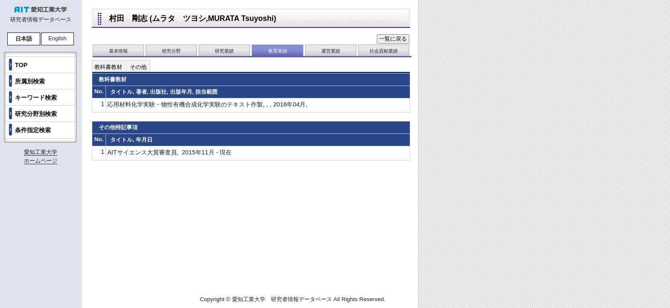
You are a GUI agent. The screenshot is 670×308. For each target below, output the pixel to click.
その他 (138, 67)
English (57, 38)
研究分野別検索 (36, 113)
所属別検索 (30, 81)
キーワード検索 (36, 97)
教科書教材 (108, 67)
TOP (21, 65)
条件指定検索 (33, 130)
